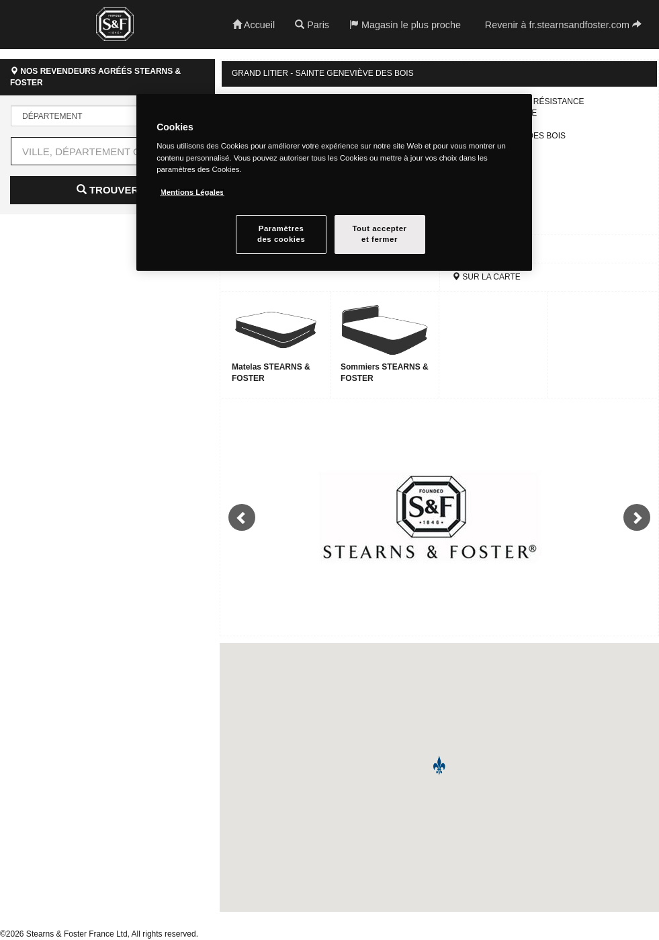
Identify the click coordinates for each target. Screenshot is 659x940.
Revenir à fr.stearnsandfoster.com (563, 24)
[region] (334, 182)
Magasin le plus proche (405, 24)
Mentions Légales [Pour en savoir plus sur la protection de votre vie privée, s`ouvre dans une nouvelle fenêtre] (192, 192)
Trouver (108, 190)
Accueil (253, 24)
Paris (312, 24)
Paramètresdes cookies (281, 233)
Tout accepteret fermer (379, 233)
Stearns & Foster (114, 24)
